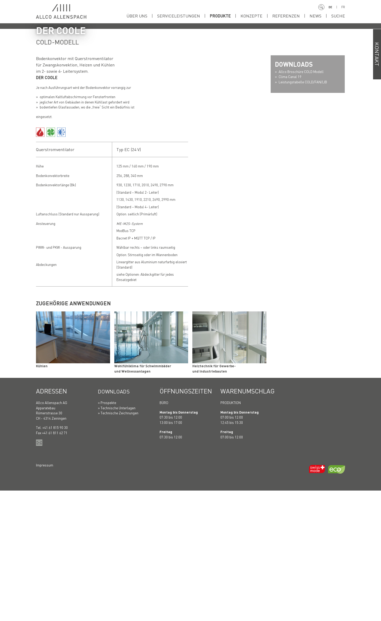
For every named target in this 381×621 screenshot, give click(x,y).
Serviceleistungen (178, 16)
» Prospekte (107, 533)
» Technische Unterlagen (116, 538)
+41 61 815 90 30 (55, 558)
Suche (338, 16)
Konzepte (251, 16)
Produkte (220, 16)
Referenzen (286, 16)
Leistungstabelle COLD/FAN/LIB (303, 212)
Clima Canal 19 (290, 207)
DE (330, 7)
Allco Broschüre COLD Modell (301, 202)
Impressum (44, 595)
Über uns (136, 16)
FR (343, 7)
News (315, 16)
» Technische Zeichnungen (118, 543)
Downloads (117, 521)
